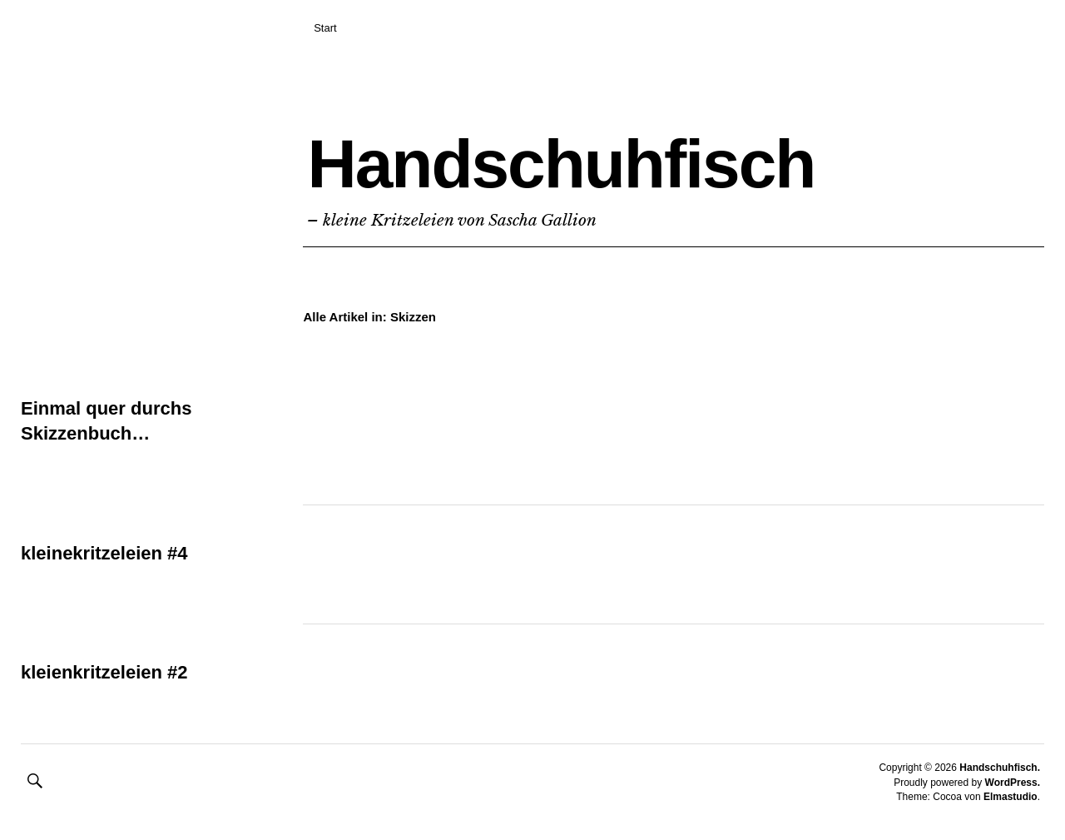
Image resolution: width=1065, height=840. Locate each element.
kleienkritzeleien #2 (104, 672)
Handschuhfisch (561, 163)
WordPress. (1012, 782)
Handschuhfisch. (999, 767)
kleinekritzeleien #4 (104, 553)
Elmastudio (1010, 797)
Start (325, 28)
